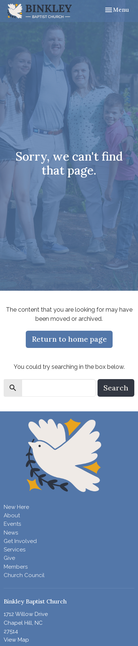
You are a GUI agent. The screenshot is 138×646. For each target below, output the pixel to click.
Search (115, 387)
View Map (16, 639)
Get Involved (20, 541)
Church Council (24, 575)
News (11, 532)
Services (14, 549)
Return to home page (69, 339)
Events (12, 524)
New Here (16, 507)
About (12, 515)
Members (16, 567)
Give (9, 558)
